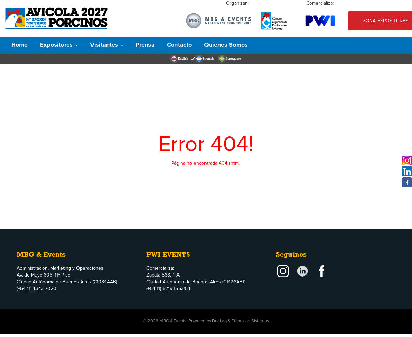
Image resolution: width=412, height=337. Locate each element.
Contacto (179, 45)
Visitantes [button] (106, 45)
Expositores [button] (59, 45)
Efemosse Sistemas (250, 321)
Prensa (145, 45)
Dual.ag (219, 321)
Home (19, 45)
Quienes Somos (226, 45)
